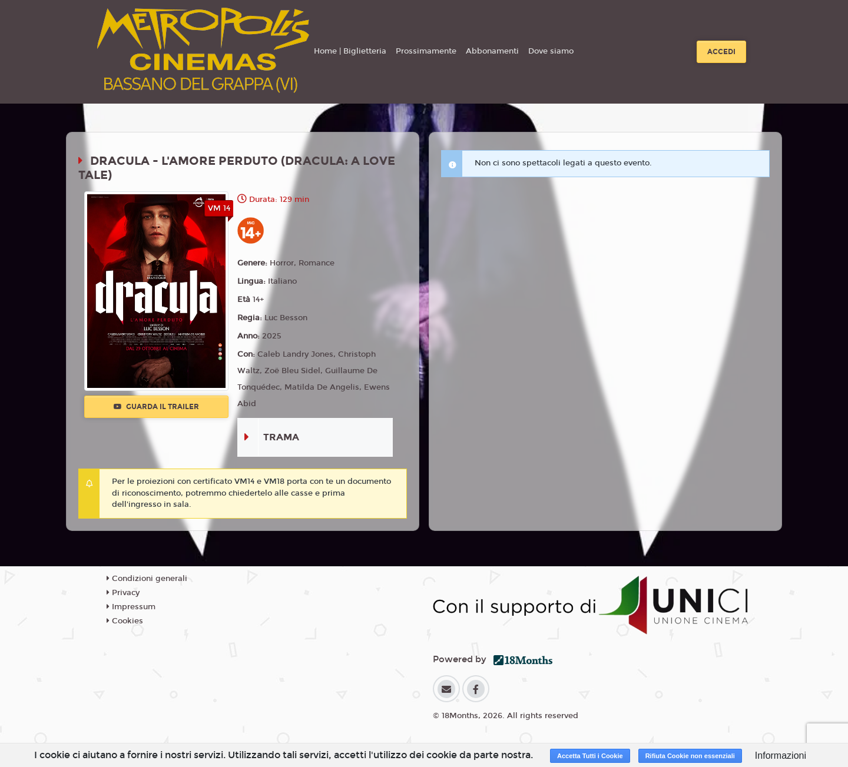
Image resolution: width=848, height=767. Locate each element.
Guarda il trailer (156, 407)
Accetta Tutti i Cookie (590, 755)
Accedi (721, 52)
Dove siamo (551, 51)
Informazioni (780, 756)
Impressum (131, 607)
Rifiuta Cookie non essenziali (690, 755)
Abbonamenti (492, 51)
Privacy (123, 592)
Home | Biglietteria (350, 51)
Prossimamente (426, 51)
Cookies (125, 621)
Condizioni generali (147, 578)
